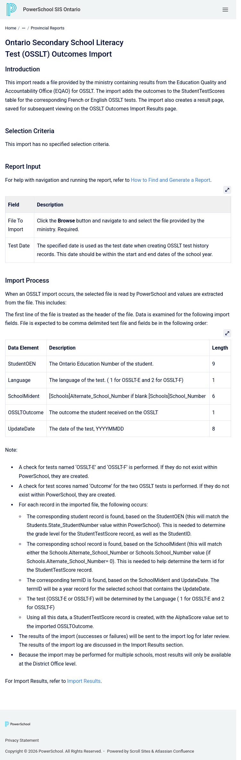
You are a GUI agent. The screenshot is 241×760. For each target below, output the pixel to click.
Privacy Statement (22, 740)
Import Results (83, 681)
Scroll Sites (140, 751)
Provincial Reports (47, 28)
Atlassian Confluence (174, 751)
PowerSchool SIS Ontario (51, 9)
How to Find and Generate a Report (170, 180)
